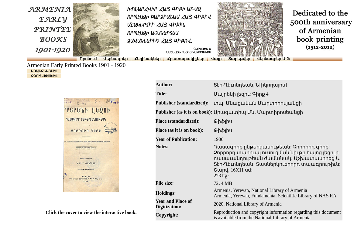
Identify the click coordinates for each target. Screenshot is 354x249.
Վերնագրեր (115, 58)
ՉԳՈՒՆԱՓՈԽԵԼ (44, 76)
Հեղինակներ (147, 58)
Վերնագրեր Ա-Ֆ (273, 58)
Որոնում (88, 58)
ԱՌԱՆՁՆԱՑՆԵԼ (44, 71)
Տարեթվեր (239, 58)
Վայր (216, 58)
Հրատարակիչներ (185, 58)
